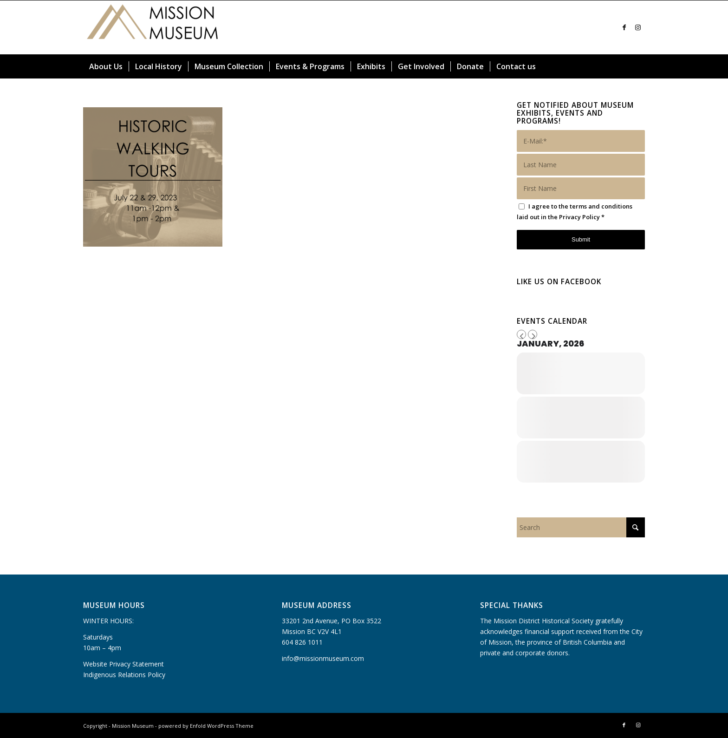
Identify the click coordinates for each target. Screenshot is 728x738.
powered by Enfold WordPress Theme (206, 725)
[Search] (639, 66)
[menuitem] (106, 66)
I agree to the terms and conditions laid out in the (574, 211)
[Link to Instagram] (638, 27)
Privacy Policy (579, 217)
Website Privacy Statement (123, 664)
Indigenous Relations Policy (124, 674)
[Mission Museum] (152, 27)
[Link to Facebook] (624, 27)
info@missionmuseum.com (323, 658)
